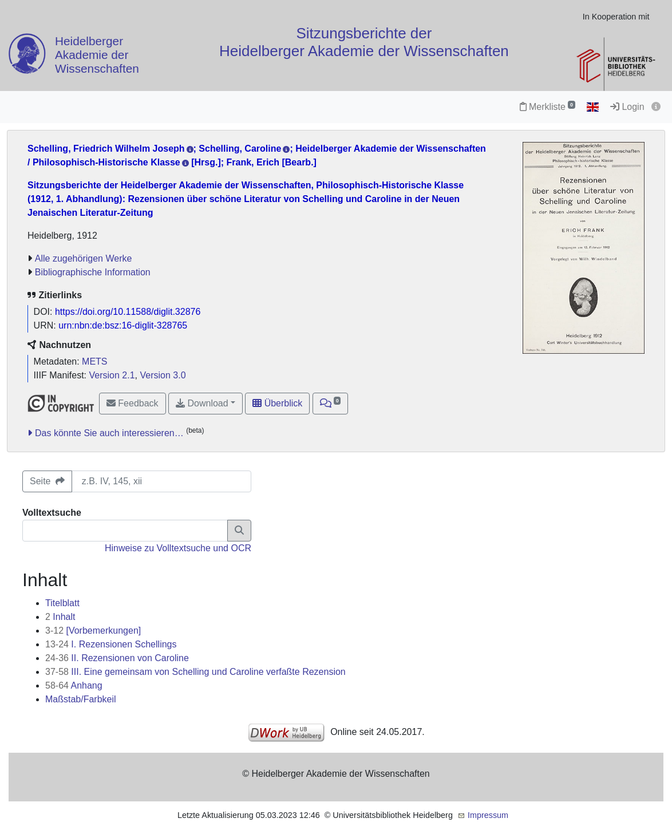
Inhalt (60, 617)
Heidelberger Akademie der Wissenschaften (97, 55)
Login (627, 107)
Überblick (277, 403)
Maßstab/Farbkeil (80, 699)
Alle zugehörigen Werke (83, 258)
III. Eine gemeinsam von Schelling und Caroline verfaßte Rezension (195, 672)
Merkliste (547, 107)
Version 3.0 (162, 375)
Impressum (488, 815)
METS (94, 361)
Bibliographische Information (93, 272)
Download (202, 403)
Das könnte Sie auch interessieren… (109, 433)
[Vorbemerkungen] (93, 630)
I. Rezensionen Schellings (110, 644)
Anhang (73, 685)
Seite (47, 481)
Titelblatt (62, 603)
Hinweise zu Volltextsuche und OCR (178, 548)
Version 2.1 (112, 375)
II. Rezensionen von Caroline (117, 658)
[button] (331, 403)
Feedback (132, 403)
